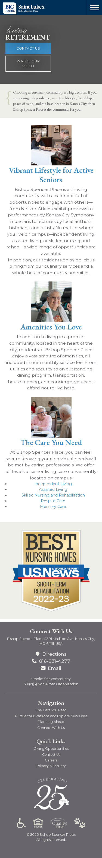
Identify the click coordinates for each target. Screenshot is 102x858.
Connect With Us (51, 728)
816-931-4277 (54, 661)
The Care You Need (51, 442)
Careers (51, 760)
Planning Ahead (51, 722)
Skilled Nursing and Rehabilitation (53, 495)
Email (51, 668)
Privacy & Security (51, 766)
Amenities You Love (51, 327)
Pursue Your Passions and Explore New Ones (51, 716)
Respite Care (53, 500)
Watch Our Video (28, 63)
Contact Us (28, 48)
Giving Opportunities (51, 749)
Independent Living (53, 483)
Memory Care (53, 506)
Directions (51, 654)
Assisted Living (53, 489)
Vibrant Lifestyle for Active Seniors (51, 174)
